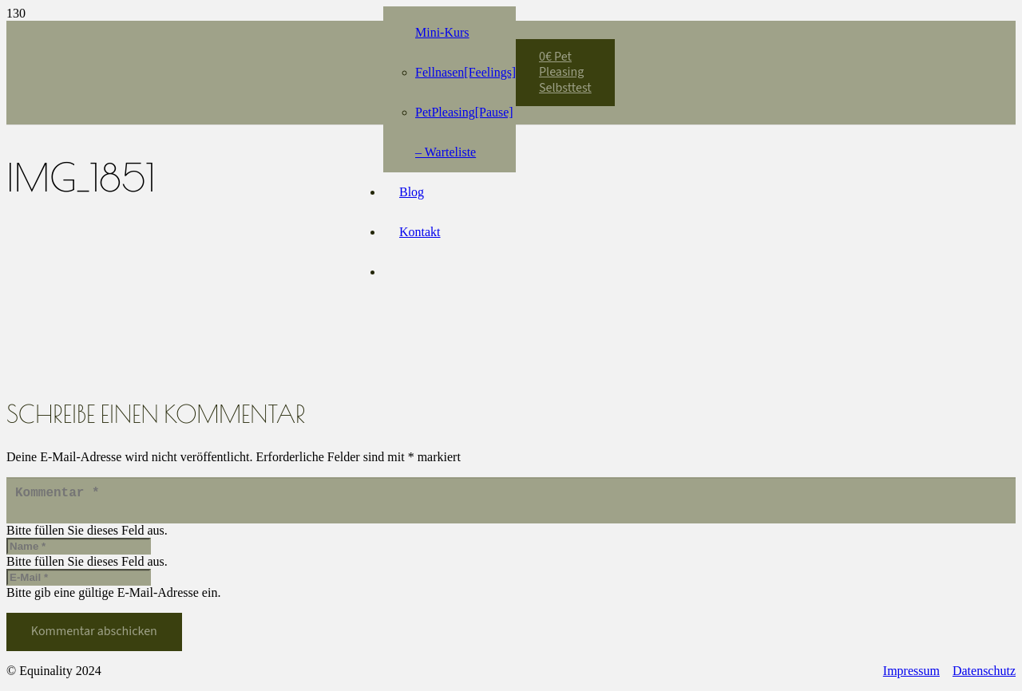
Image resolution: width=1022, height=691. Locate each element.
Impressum (911, 677)
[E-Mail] (78, 583)
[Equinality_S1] (231, 64)
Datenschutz (984, 677)
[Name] (78, 552)
